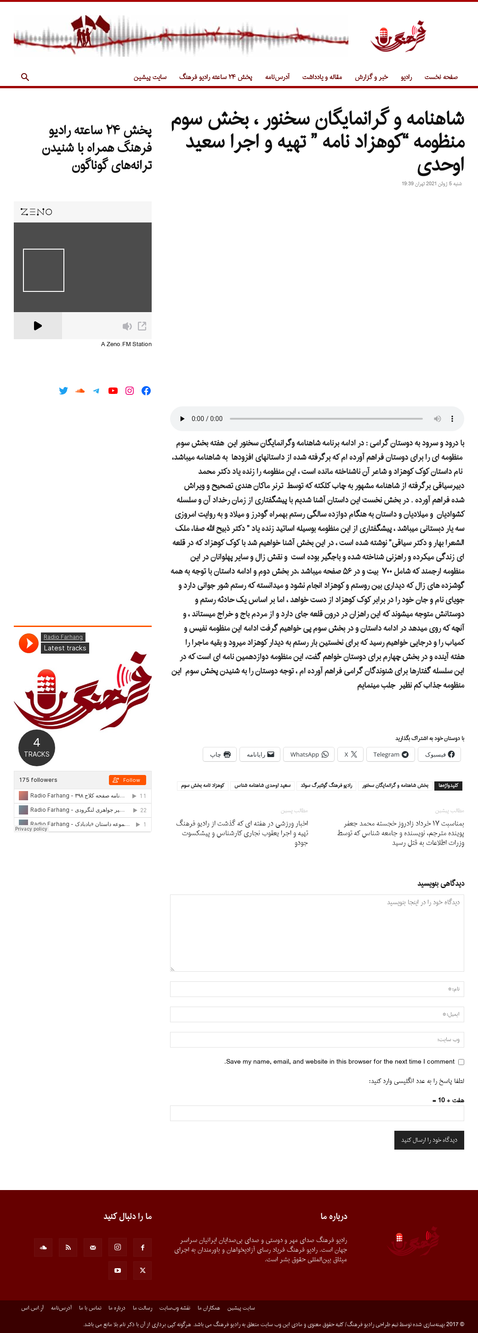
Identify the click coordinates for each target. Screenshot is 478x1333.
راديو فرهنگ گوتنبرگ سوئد (326, 786)
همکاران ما (209, 1308)
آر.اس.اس (32, 1308)
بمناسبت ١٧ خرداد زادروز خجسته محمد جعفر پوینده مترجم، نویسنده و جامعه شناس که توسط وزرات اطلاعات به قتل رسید (400, 833)
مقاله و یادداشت (322, 77)
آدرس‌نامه (277, 77)
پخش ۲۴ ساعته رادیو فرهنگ (215, 77)
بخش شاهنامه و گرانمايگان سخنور (395, 786)
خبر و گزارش (371, 77)
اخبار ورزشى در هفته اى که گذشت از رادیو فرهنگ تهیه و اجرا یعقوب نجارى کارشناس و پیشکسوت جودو (242, 833)
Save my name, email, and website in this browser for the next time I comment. (339, 1062)
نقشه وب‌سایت (174, 1308)
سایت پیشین (150, 77)
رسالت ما (142, 1308)
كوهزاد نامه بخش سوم (202, 786)
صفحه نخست (441, 77)
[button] (25, 78)
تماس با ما (90, 1308)
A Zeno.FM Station (126, 344)
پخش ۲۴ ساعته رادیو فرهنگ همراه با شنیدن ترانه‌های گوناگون (97, 148)
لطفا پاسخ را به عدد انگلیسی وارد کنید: (416, 1081)
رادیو (406, 77)
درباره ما (116, 1308)
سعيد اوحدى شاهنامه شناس (262, 786)
